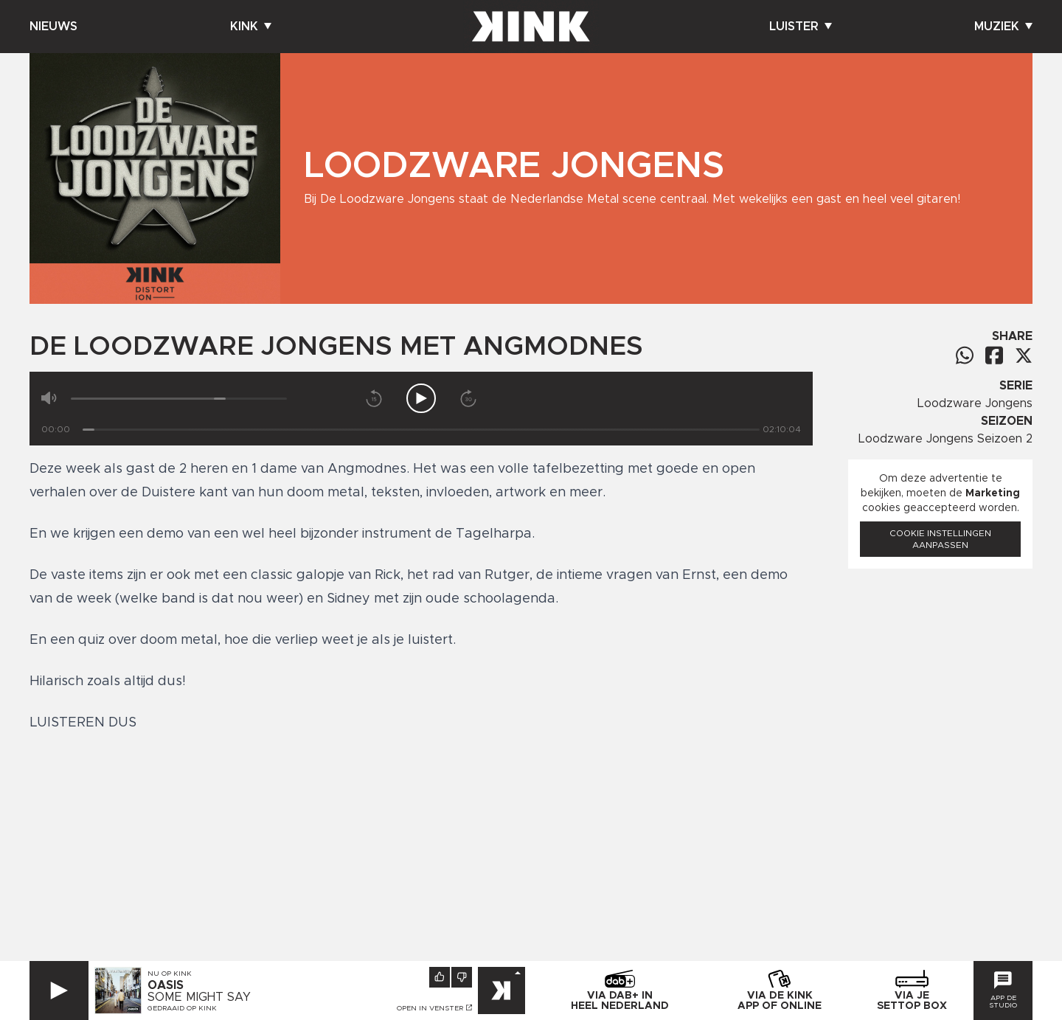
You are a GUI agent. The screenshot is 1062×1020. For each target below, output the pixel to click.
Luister (800, 26)
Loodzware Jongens (974, 403)
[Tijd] (421, 430)
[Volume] (179, 399)
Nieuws (53, 26)
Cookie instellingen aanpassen (940, 539)
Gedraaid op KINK (182, 1008)
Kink (250, 26)
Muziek (1003, 26)
